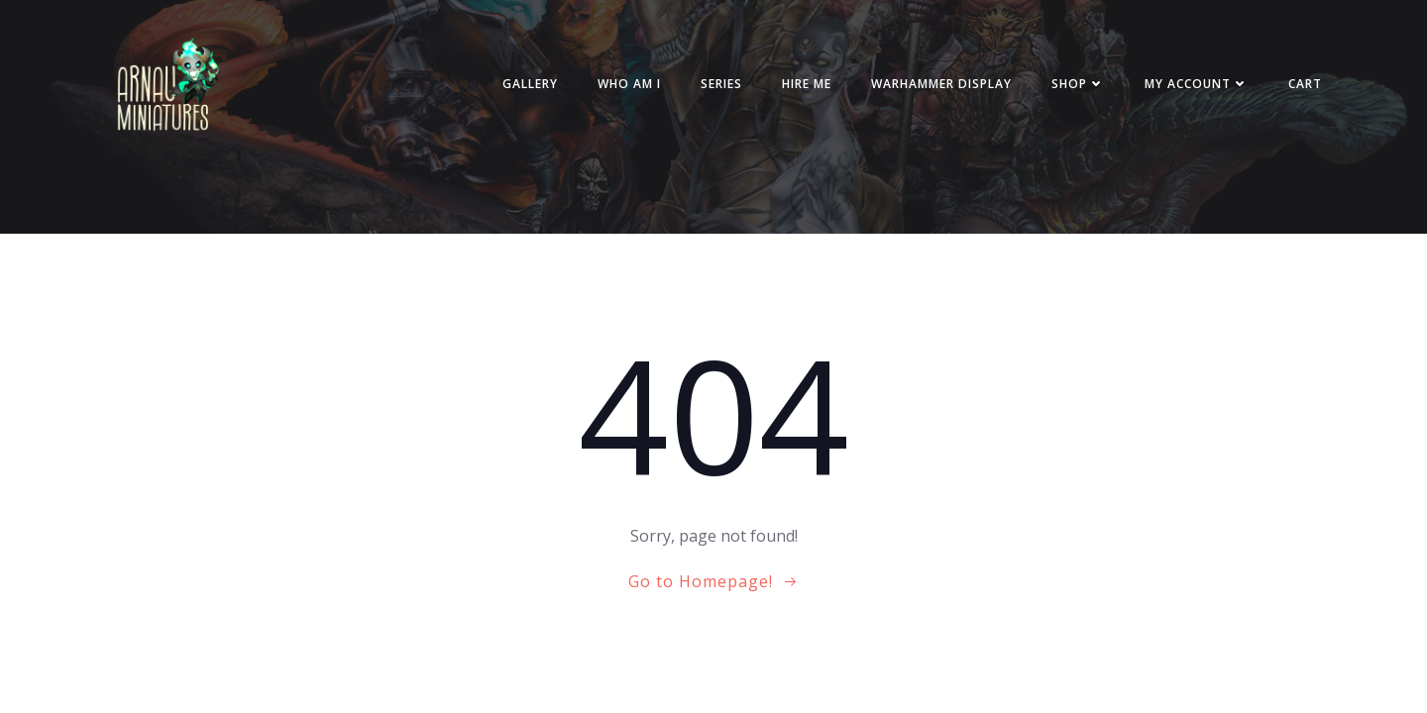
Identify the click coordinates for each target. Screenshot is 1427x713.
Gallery (530, 83)
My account (1197, 83)
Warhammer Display (941, 83)
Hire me (806, 83)
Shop (1078, 83)
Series (721, 83)
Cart (1305, 83)
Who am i (629, 83)
